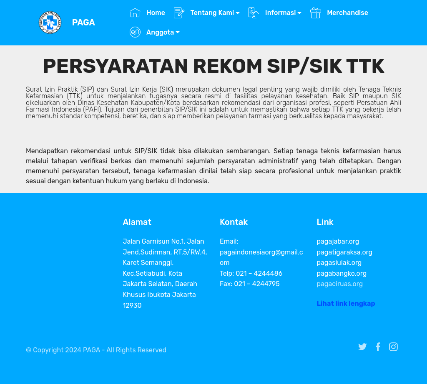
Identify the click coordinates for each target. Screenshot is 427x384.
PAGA (83, 23)
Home (147, 13)
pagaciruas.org (340, 284)
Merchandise (339, 13)
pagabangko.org (342, 273)
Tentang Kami (204, 13)
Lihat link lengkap (346, 305)
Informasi (272, 13)
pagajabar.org (338, 241)
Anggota (152, 32)
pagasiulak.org (339, 263)
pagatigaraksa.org (345, 252)
